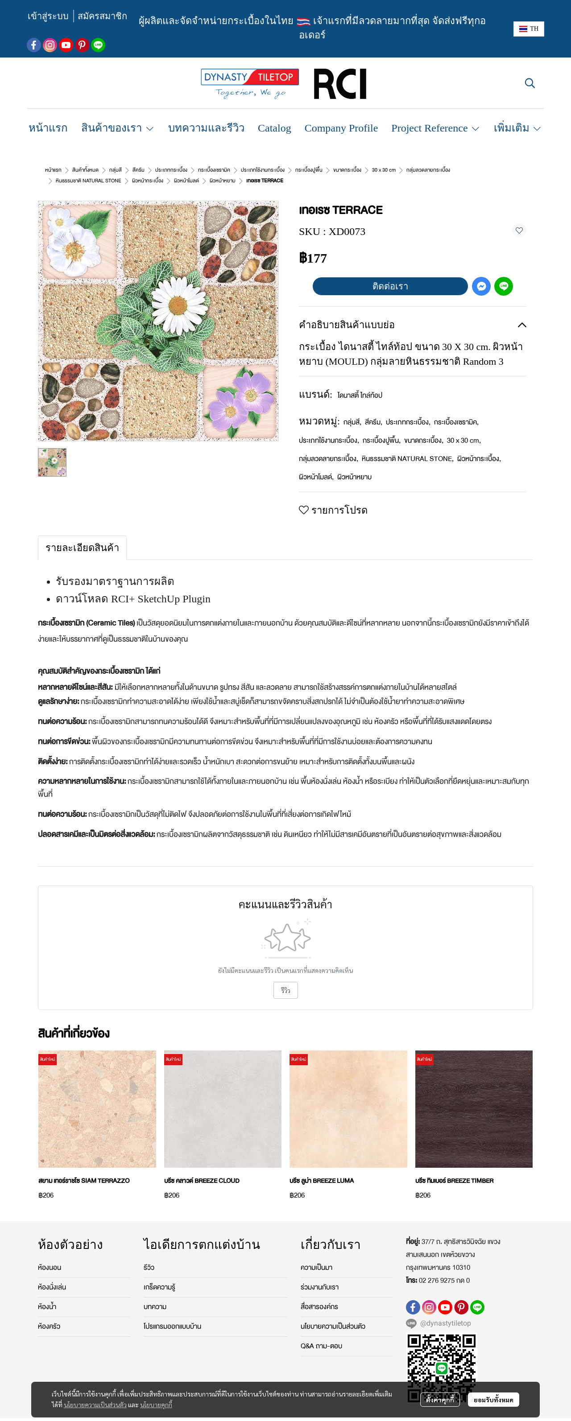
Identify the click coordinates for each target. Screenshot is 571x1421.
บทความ (155, 1296)
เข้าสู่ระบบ (48, 16)
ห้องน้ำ (47, 1296)
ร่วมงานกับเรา (320, 1276)
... (74, 170)
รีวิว (285, 980)
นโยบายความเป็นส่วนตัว (95, 1404)
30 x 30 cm (464, 430)
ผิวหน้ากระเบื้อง (479, 448)
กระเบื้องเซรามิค (456, 411)
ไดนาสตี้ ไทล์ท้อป (360, 385)
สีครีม (373, 411)
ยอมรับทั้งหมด (493, 1400)
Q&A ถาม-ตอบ (321, 1335)
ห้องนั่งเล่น (52, 1276)
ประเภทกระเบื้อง (408, 411)
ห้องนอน (49, 1257)
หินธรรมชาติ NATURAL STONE (408, 448)
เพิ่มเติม (518, 128)
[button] (528, 29)
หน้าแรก (53, 170)
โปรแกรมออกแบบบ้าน (172, 1316)
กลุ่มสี (352, 411)
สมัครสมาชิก (102, 16)
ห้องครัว (49, 1316)
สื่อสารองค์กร (319, 1296)
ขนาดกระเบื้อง (423, 430)
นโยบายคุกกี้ (156, 1404)
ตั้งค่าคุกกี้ (440, 1400)
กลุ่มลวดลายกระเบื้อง (328, 448)
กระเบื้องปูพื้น (382, 430)
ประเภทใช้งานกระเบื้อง (329, 430)
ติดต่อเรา (390, 275)
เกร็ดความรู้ (159, 1276)
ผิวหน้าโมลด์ (316, 466)
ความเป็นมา (316, 1257)
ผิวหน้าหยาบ (101, 170)
